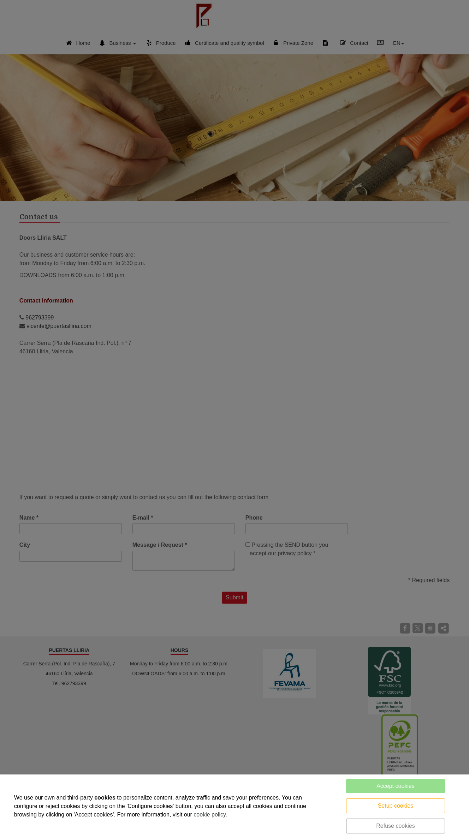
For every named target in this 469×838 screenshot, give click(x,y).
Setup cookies (396, 806)
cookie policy (210, 815)
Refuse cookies (395, 826)
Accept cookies (395, 786)
